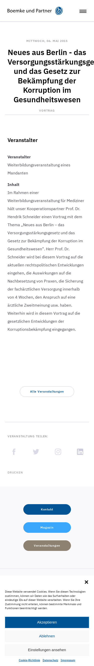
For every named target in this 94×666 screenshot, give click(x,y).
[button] (86, 582)
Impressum (68, 660)
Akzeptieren (47, 622)
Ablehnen (47, 636)
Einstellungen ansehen (47, 650)
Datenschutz (50, 660)
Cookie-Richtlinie (29, 660)
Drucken (15, 472)
